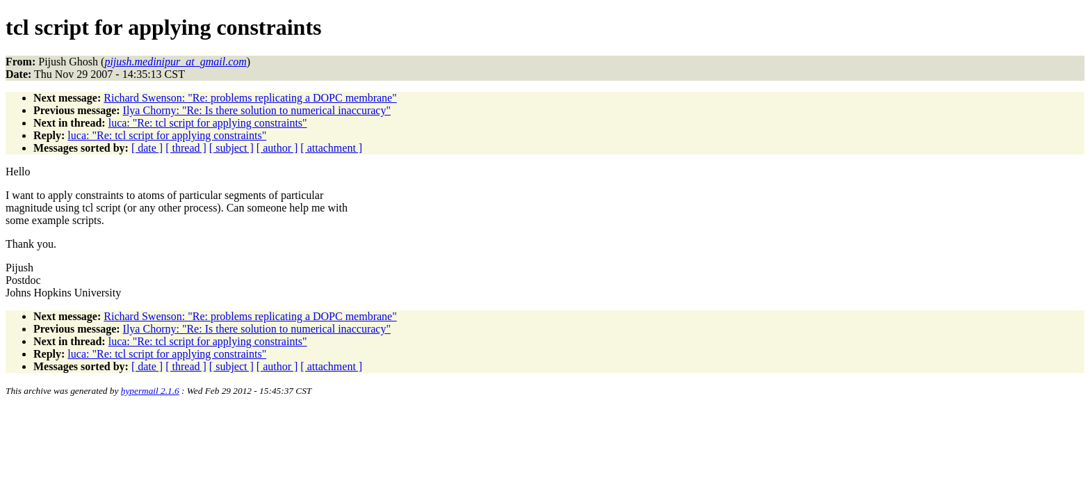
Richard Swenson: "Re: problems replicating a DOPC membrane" (250, 98)
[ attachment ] (331, 148)
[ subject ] (231, 148)
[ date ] (147, 148)
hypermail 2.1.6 (150, 390)
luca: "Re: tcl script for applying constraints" (207, 123)
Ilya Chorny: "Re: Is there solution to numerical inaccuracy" (257, 110)
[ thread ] (185, 148)
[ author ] (277, 148)
